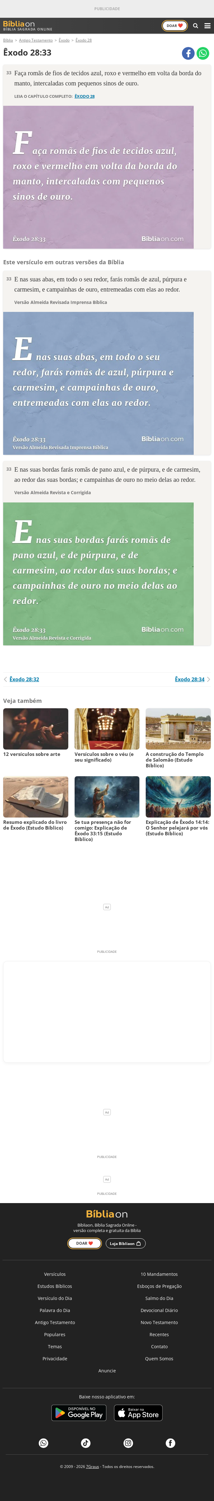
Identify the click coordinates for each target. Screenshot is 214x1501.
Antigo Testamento (55, 1322)
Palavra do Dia (55, 1310)
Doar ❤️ (84, 1243)
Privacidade (55, 1359)
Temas (55, 1346)
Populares (54, 1334)
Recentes (159, 1334)
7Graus (92, 1466)
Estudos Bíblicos (54, 1286)
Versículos (55, 1274)
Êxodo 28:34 (193, 679)
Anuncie (107, 1371)
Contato (159, 1346)
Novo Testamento (159, 1322)
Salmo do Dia (159, 1298)
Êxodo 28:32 (21, 679)
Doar (175, 25)
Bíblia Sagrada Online (27, 25)
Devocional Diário (159, 1310)
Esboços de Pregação (159, 1286)
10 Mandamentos (159, 1274)
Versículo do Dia (55, 1298)
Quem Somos (159, 1359)
